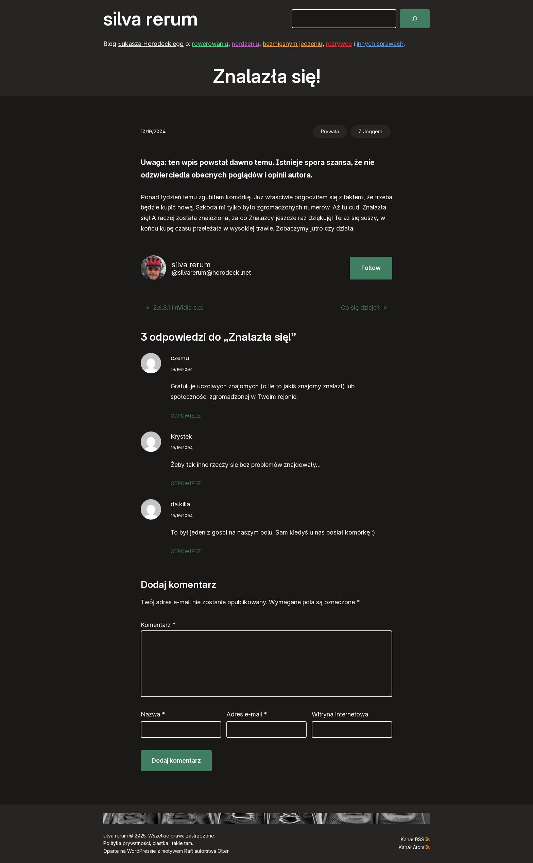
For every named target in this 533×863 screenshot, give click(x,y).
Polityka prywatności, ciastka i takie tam (147, 843)
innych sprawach (380, 43)
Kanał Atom (411, 847)
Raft (188, 851)
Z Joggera (370, 131)
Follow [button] (371, 267)
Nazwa (153, 714)
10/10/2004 (182, 369)
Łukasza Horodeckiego (151, 43)
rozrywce (339, 43)
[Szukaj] (415, 18)
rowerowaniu (210, 43)
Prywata (330, 131)
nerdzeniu (245, 43)
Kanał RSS (412, 839)
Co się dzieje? (360, 307)
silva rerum (150, 18)
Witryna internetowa (340, 714)
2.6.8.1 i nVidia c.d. (178, 307)
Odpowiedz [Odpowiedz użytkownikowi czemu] (186, 416)
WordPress (139, 851)
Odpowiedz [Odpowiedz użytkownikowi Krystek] (186, 483)
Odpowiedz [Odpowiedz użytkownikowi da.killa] (186, 551)
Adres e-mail (246, 714)
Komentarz (158, 624)
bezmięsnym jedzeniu (292, 43)
